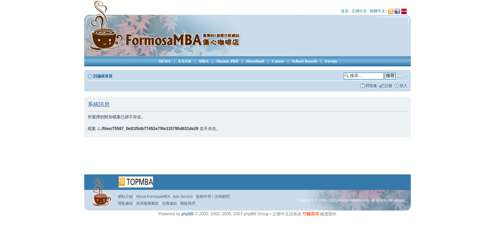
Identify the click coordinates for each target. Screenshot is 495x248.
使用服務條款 (147, 203)
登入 (403, 86)
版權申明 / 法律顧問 (212, 196)
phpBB (187, 214)
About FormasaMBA (153, 196)
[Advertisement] (247, 158)
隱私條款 (125, 203)
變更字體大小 (402, 76)
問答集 (371, 86)
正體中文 (359, 11)
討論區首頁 (103, 76)
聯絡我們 (187, 203)
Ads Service (183, 196)
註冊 (388, 86)
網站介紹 (125, 196)
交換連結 (169, 203)
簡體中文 (377, 11)
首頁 (345, 11)
